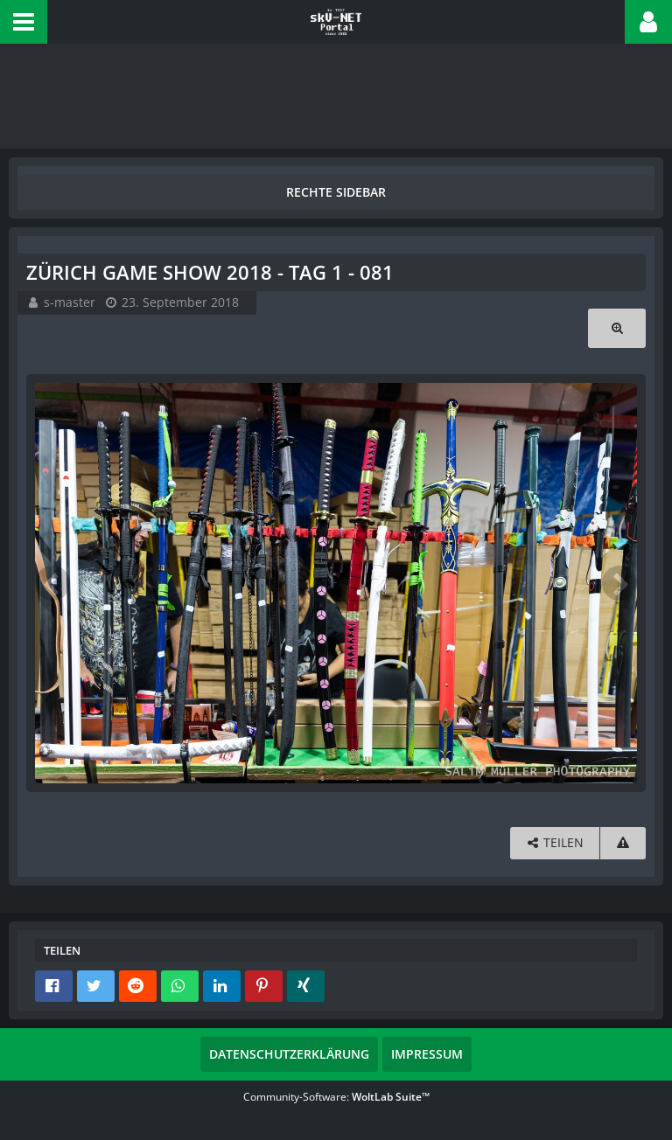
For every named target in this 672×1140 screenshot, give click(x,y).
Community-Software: (336, 1096)
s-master (69, 302)
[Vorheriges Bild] (52, 583)
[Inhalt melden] (623, 843)
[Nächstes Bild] (619, 583)
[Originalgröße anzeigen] (617, 328)
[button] (23, 22)
